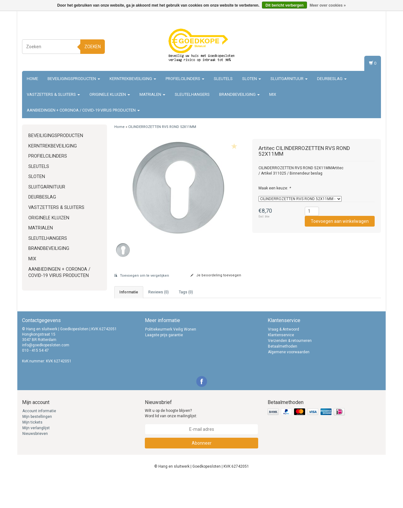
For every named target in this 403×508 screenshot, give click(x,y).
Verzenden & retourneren (290, 370)
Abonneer (202, 472)
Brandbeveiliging (239, 94)
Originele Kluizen (109, 94)
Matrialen (152, 94)
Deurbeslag (332, 78)
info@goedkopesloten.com (45, 374)
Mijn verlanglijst (36, 458)
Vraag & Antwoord (283, 359)
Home (32, 78)
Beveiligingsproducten (74, 78)
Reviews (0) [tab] (158, 292)
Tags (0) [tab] (186, 292)
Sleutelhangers (192, 94)
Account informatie (39, 441)
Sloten (251, 78)
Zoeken (92, 46)
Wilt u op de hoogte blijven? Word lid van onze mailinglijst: (171, 443)
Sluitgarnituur (289, 78)
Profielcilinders (185, 78)
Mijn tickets (32, 452)
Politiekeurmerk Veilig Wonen (170, 359)
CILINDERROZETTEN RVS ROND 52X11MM (162, 127)
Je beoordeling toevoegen (215, 275)
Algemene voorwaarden (288, 381)
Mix (272, 94)
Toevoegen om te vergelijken (141, 276)
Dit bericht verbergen (284, 5)
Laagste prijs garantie (164, 364)
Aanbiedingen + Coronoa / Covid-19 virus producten (83, 110)
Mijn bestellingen (37, 446)
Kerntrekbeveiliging (133, 78)
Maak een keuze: (274, 188)
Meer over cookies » (327, 5)
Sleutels (223, 78)
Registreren (367, 45)
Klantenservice (281, 364)
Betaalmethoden (282, 376)
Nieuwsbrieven (35, 463)
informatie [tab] (128, 292)
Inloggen (370, 40)
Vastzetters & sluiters (53, 94)
